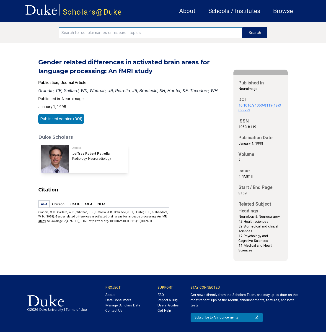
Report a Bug (168, 300)
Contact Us (113, 310)
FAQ (161, 295)
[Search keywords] (150, 32)
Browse (283, 11)
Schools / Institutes (234, 11)
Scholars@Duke (92, 12)
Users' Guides (168, 305)
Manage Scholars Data (122, 305)
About (187, 11)
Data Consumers (118, 300)
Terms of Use (76, 310)
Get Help (164, 310)
